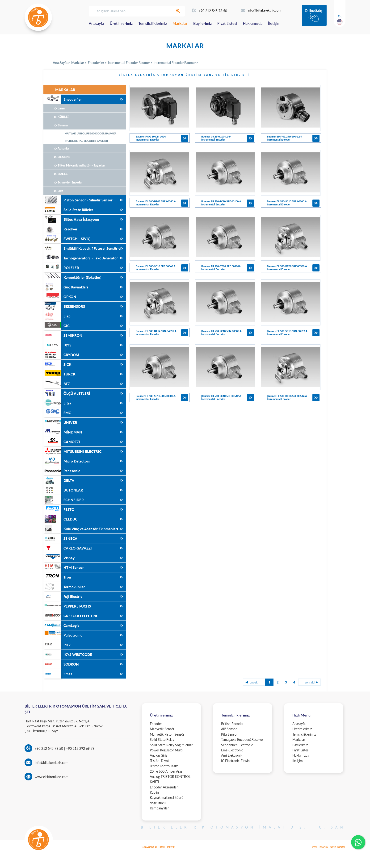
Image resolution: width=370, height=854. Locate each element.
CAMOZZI (61, 441)
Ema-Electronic (232, 750)
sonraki (310, 682)
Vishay (59, 557)
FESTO (58, 509)
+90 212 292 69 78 (79, 748)
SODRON (61, 664)
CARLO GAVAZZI (67, 548)
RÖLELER (61, 267)
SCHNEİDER (63, 499)
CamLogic (61, 625)
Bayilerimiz (202, 23)
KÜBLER (64, 117)
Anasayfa (96, 23)
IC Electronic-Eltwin (235, 761)
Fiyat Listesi (227, 23)
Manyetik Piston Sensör (167, 734)
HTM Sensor (63, 567)
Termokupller (64, 587)
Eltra (57, 403)
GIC (56, 325)
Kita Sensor (229, 734)
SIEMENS (64, 157)
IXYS (57, 345)
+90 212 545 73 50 (209, 11)
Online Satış (313, 10)
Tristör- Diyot (159, 761)
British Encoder (232, 724)
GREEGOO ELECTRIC (70, 616)
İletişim (274, 23)
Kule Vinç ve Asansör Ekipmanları (80, 528)
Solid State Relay (162, 739)
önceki (254, 682)
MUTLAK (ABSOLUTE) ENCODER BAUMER (90, 133)
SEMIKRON (62, 335)
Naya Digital (337, 847)
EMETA (62, 174)
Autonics (64, 148)
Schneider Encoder (70, 182)
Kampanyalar (159, 808)
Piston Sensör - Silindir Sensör (78, 200)
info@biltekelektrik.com (261, 10)
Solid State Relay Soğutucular (171, 745)
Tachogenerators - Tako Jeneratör (80, 258)
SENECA (60, 538)
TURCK (59, 374)
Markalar (180, 23)
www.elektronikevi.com (51, 777)
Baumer (63, 125)
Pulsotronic (62, 635)
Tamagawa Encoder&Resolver (242, 739)
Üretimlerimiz (121, 23)
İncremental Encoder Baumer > (130, 63)
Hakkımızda (252, 23)
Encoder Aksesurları (164, 787)
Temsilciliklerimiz (152, 23)
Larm (61, 108)
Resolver (60, 229)
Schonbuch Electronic (237, 745)
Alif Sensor (229, 729)
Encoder (156, 724)
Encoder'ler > (97, 63)
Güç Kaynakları (65, 287)
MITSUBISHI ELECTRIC (72, 451)
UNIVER (60, 422)
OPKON (59, 296)
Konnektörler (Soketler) (72, 277)
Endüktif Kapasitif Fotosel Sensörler (82, 248)
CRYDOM (61, 354)
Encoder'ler (62, 99)
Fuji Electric (62, 596)
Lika (60, 191)
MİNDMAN (62, 432)
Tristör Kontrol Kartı (164, 766)
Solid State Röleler (68, 209)
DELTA (58, 480)
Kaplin (154, 792)
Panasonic (61, 470)
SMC (57, 412)
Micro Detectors (66, 461)
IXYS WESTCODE (67, 654)
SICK (57, 364)
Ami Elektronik (231, 755)
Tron (57, 577)
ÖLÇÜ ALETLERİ (66, 393)
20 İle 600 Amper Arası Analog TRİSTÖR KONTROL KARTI (170, 776)
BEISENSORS (64, 306)
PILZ (57, 645)
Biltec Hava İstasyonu (71, 219)
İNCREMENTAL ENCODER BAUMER (86, 140)
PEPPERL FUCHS (67, 606)
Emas (57, 674)
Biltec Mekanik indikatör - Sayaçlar (81, 165)
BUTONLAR (63, 490)
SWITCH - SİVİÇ (66, 238)
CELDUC (60, 519)
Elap (57, 316)
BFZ (56, 383)
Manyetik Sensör (162, 729)
